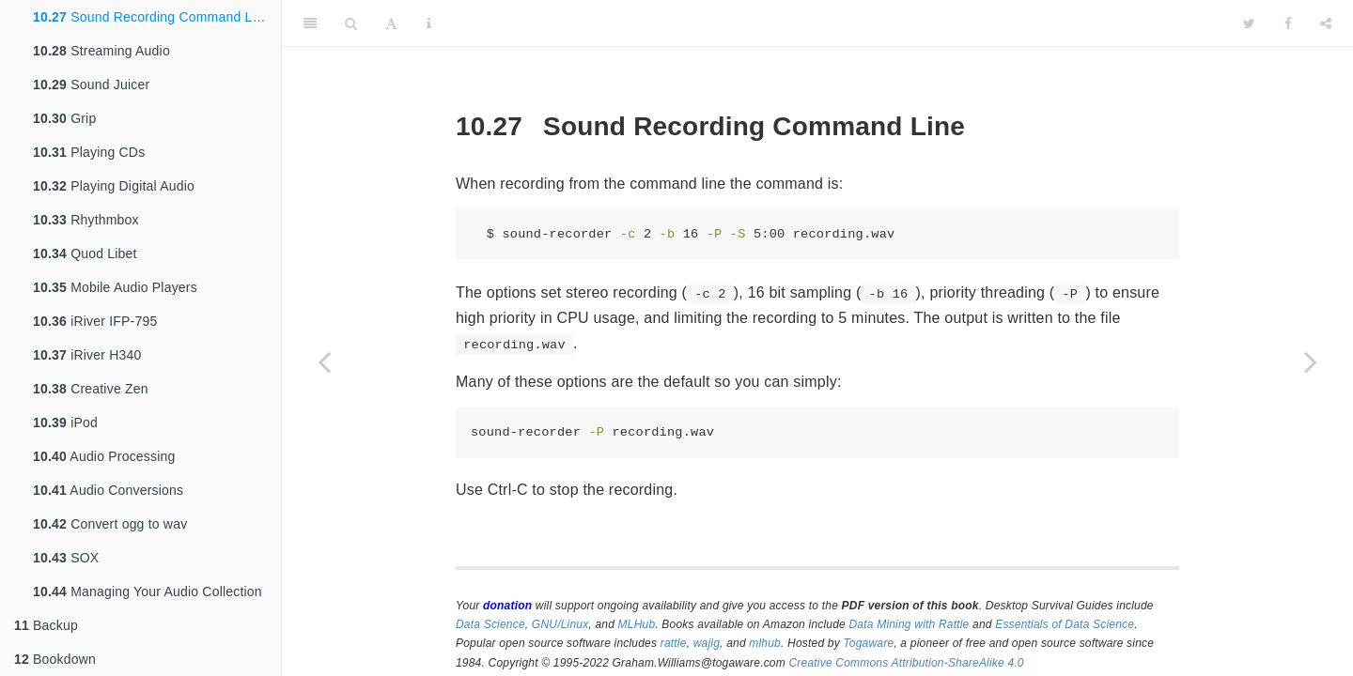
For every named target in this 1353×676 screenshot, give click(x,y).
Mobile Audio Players (115, 287)
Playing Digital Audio (113, 185)
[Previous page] (324, 361)
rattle (674, 643)
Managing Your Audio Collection (147, 591)
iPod (65, 422)
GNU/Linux (560, 624)
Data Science (490, 624)
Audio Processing (104, 456)
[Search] (351, 23)
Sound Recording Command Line (152, 16)
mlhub (765, 643)
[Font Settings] (391, 23)
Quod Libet (85, 253)
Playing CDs (89, 152)
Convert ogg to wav (110, 523)
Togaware (868, 643)
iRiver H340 (87, 354)
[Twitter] (1249, 23)
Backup (46, 625)
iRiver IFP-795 (95, 321)
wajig (706, 643)
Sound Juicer (91, 84)
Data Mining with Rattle (909, 624)
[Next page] (1310, 361)
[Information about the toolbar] (428, 23)
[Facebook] (1288, 23)
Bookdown (55, 659)
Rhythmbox (86, 219)
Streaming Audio (101, 50)
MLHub (637, 624)
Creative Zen (90, 388)
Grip (64, 118)
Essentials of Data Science (1064, 624)
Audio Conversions (108, 490)
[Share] (1325, 23)
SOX (66, 557)
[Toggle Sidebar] (310, 23)
